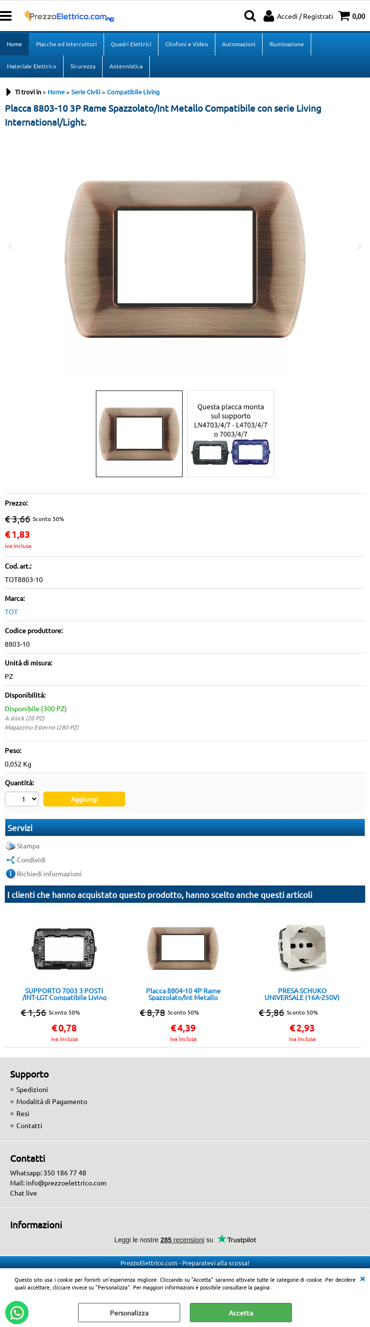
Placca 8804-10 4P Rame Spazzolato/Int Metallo (183, 994)
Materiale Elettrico (31, 66)
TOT (11, 611)
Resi (22, 1113)
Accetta (241, 1312)
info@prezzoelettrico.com (66, 1182)
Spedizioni (32, 1089)
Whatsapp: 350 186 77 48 (48, 1172)
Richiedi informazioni (49, 873)
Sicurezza (82, 66)
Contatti (29, 1125)
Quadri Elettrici (131, 44)
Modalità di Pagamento (51, 1101)
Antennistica (126, 66)
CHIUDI (362, 1278)
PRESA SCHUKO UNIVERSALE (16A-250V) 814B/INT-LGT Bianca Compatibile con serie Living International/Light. (302, 994)
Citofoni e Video (186, 44)
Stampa (28, 845)
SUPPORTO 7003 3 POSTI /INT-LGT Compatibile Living (64, 994)
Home (14, 44)
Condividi (31, 859)
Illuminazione (286, 44)
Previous (11, 247)
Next (359, 247)
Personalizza (129, 1312)
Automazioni (238, 44)
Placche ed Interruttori (66, 44)
